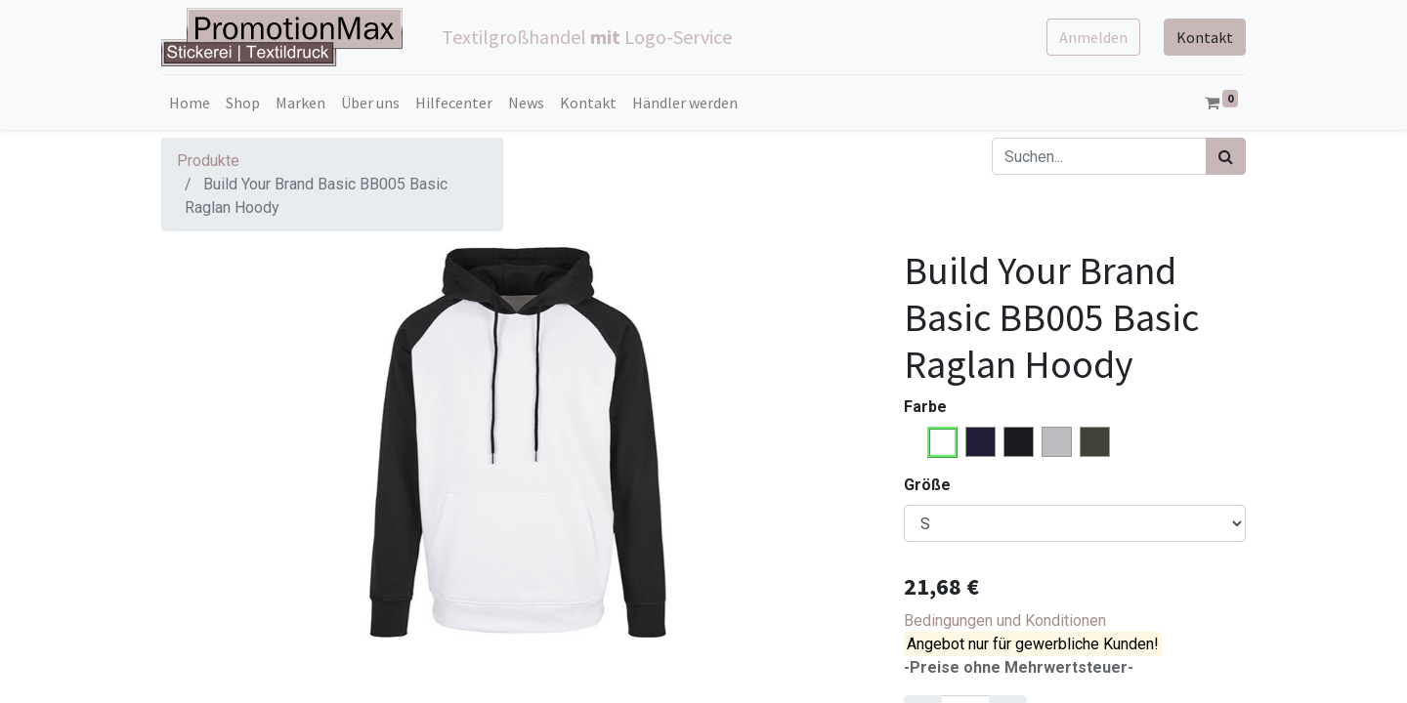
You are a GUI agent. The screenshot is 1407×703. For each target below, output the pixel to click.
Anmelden (1093, 37)
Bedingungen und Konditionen (1005, 620)
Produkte (208, 160)
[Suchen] (1226, 156)
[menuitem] (189, 102)
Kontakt (1204, 37)
